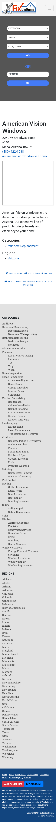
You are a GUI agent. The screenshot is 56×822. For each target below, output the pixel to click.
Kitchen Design (17, 416)
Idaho (5, 622)
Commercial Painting (20, 472)
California (7, 593)
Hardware (14, 344)
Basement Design (18, 330)
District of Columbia (13, 607)
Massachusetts (10, 654)
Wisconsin (8, 753)
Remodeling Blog (16, 777)
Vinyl (11, 366)
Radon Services (17, 544)
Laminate (13, 359)
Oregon (6, 711)
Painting (7, 469)
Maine (5, 647)
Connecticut (9, 600)
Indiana (6, 629)
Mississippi (8, 664)
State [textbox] (11, 37)
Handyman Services (19, 529)
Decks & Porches (17, 444)
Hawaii (6, 618)
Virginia (6, 743)
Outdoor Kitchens (18, 458)
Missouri (7, 668)
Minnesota (8, 661)
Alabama (7, 579)
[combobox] (28, 28)
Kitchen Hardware (18, 419)
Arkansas (7, 590)
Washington (9, 746)
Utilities (6, 519)
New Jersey (9, 686)
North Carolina (10, 696)
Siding (6, 504)
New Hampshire (11, 682)
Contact (27, 777)
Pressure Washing (18, 465)
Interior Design (16, 391)
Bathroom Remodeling (15, 337)
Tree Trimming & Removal (23, 433)
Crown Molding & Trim (21, 380)
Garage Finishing (18, 387)
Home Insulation (17, 533)
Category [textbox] (14, 28)
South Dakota (10, 725)
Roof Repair (15, 497)
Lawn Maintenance (19, 430)
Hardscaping (15, 426)
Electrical (13, 526)
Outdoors (7, 437)
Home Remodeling (12, 376)
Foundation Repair (19, 451)
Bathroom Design (18, 341)
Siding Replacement (19, 512)
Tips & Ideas (20, 775)
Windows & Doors (12, 547)
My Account (34, 784)
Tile (10, 362)
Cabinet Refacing (18, 408)
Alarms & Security (18, 522)
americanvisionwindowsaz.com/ (24, 156)
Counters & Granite (19, 412)
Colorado (7, 597)
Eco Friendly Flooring (20, 355)
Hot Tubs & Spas (17, 455)
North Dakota (9, 700)
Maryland (7, 650)
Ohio (4, 703)
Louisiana (7, 643)
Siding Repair (16, 508)
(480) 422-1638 (13, 151)
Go (28, 55)
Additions (7, 323)
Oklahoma (8, 707)
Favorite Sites (32, 775)
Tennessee (8, 728)
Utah (5, 735)
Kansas (6, 636)
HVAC (11, 536)
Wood (11, 369)
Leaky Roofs (15, 490)
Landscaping (9, 423)
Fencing (12, 448)
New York (7, 693)
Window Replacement (23, 246)
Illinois (6, 625)
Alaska (6, 582)
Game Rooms (15, 384)
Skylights (13, 554)
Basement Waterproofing (22, 334)
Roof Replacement (18, 501)
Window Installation (19, 558)
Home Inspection (12, 373)
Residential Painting (19, 476)
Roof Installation (17, 494)
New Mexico (9, 689)
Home (4, 775)
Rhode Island (9, 718)
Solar (5, 515)
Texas (5, 732)
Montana (7, 671)
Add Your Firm (13, 784)
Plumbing (13, 540)
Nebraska (7, 675)
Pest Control (9, 480)
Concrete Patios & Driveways (24, 440)
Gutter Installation (18, 487)
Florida (6, 611)
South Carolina (10, 721)
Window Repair (17, 561)
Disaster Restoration (14, 348)
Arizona (13, 258)
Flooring (7, 352)
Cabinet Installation (19, 405)
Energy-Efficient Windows (23, 551)
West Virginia (10, 750)
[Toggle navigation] (49, 8)
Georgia (6, 614)
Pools (11, 462)
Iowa (5, 632)
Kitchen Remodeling (14, 398)
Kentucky (7, 639)
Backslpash (15, 401)
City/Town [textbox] (14, 46)
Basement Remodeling (15, 327)
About (11, 775)
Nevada (6, 679)
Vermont (7, 739)
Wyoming (7, 757)
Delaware (7, 604)
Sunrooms (14, 394)
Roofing (6, 483)
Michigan (7, 657)
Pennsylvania (10, 714)
